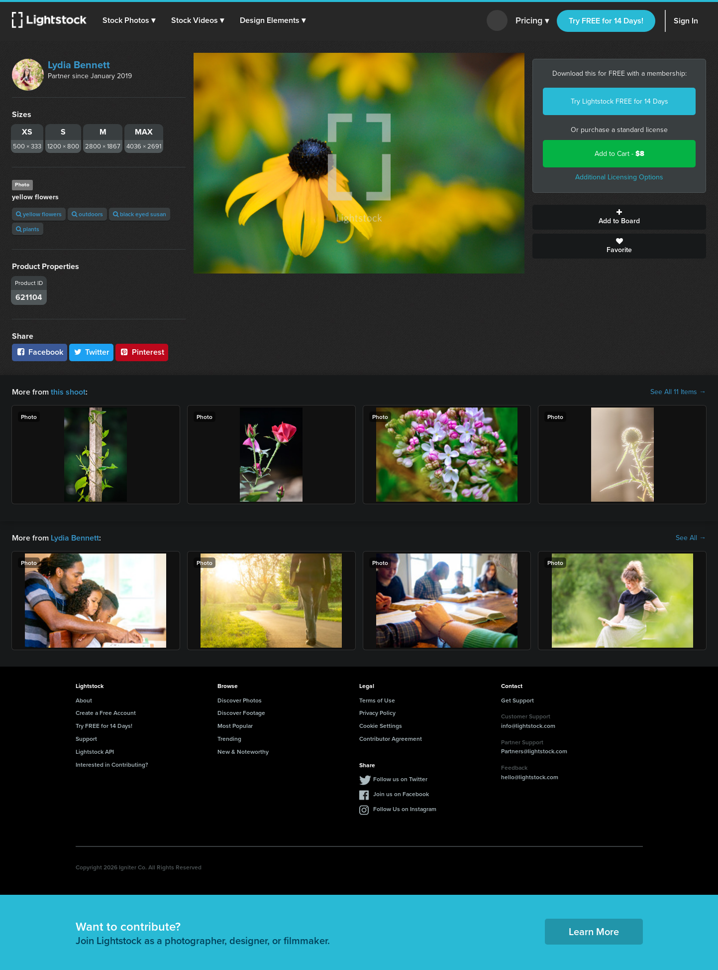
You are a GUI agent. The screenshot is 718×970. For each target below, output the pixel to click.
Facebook (39, 352)
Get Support (517, 700)
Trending (229, 738)
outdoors (87, 214)
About (84, 700)
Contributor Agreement (390, 738)
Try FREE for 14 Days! (606, 20)
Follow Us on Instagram (404, 809)
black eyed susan (139, 214)
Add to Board (619, 217)
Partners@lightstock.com (534, 751)
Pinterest (141, 352)
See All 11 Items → (678, 392)
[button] (129, 20)
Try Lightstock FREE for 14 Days (619, 101)
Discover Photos (239, 700)
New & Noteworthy (243, 751)
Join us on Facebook (401, 794)
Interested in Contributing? (112, 764)
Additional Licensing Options (619, 177)
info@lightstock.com (528, 725)
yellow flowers (39, 214)
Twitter (91, 352)
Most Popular (235, 725)
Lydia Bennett (79, 64)
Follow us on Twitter (400, 779)
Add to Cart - (619, 153)
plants (27, 229)
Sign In (686, 20)
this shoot (68, 392)
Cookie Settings (380, 725)
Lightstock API (95, 751)
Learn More (594, 931)
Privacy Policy (377, 712)
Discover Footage (241, 712)
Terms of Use (377, 700)
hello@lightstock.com (529, 777)
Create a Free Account (106, 712)
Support (86, 738)
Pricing (532, 21)
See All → (691, 538)
